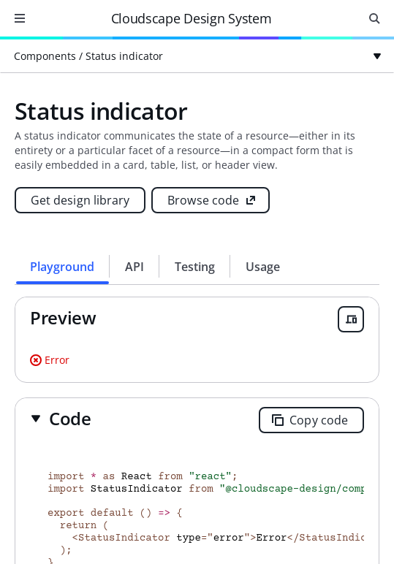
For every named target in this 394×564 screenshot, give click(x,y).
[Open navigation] (20, 18)
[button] (60, 418)
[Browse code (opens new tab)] (210, 200)
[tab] (62, 266)
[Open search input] (374, 18)
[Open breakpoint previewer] (351, 319)
